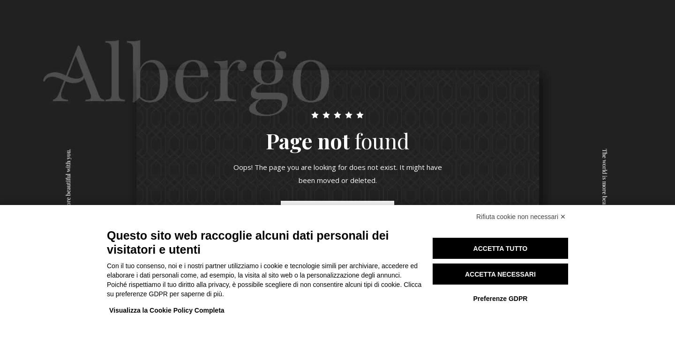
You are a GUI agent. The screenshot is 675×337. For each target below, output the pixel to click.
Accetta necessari (500, 274)
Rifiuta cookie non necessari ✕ (521, 216)
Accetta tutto (500, 248)
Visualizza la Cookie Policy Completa (167, 310)
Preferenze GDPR (500, 298)
